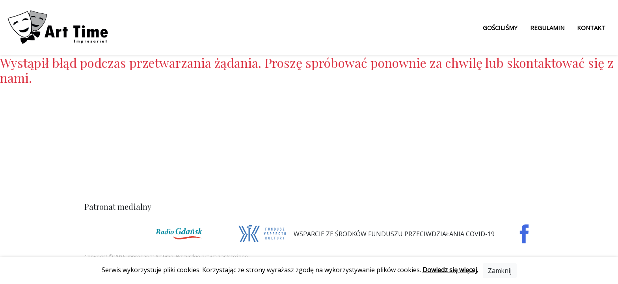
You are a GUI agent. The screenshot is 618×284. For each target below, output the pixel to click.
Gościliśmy (500, 28)
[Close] (500, 270)
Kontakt (591, 28)
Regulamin (547, 28)
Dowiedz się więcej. (450, 269)
